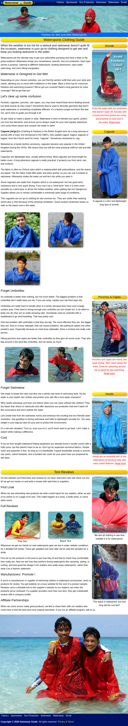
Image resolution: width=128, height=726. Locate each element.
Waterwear (113, 2)
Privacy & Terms (66, 722)
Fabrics (60, 2)
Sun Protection (86, 2)
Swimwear (101, 2)
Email (124, 2)
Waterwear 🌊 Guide (17, 2)
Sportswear (71, 2)
